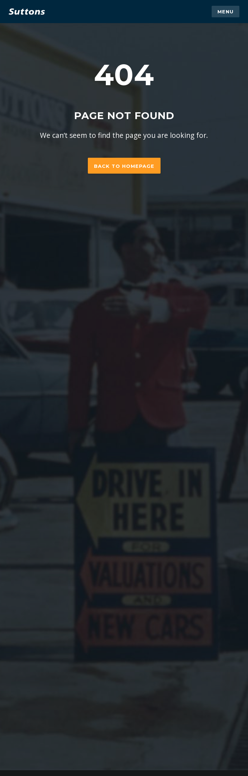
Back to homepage (124, 166)
